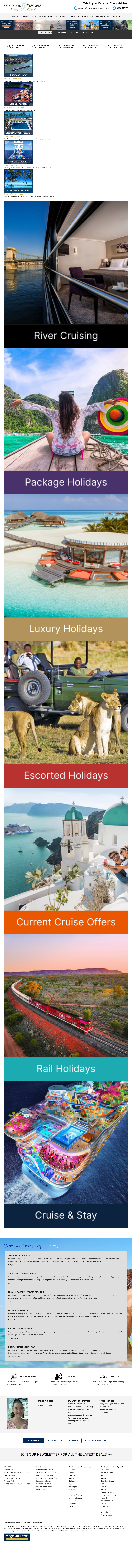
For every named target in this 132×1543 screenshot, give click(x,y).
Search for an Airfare (44, 1470)
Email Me (75, 1440)
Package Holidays (43, 1484)
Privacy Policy (9, 1481)
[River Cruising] (66, 274)
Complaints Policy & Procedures (17, 1484)
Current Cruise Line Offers (46, 1478)
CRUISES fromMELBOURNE (68, 46)
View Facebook (56, 1440)
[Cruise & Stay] (66, 1154)
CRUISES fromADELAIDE (94, 46)
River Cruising (41, 1489)
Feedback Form (10, 1475)
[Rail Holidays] (66, 1007)
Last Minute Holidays (44, 1475)
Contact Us (8, 1470)
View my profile (34, 1440)
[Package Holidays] (66, 421)
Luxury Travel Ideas (44, 1487)
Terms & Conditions (12, 1478)
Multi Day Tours (88, 32)
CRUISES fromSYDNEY (18, 46)
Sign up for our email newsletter (17, 1472)
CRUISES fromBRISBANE (43, 46)
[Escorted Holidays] (66, 714)
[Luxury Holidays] (66, 567)
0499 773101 (122, 8)
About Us (8, 1467)
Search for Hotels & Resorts (47, 1472)
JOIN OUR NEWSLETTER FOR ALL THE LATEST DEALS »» (66, 1454)
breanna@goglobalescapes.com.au (94, 8)
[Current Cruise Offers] (66, 861)
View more (52, 1246)
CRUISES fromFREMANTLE (119, 46)
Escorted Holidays (43, 1481)
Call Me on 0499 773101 (97, 1440)
